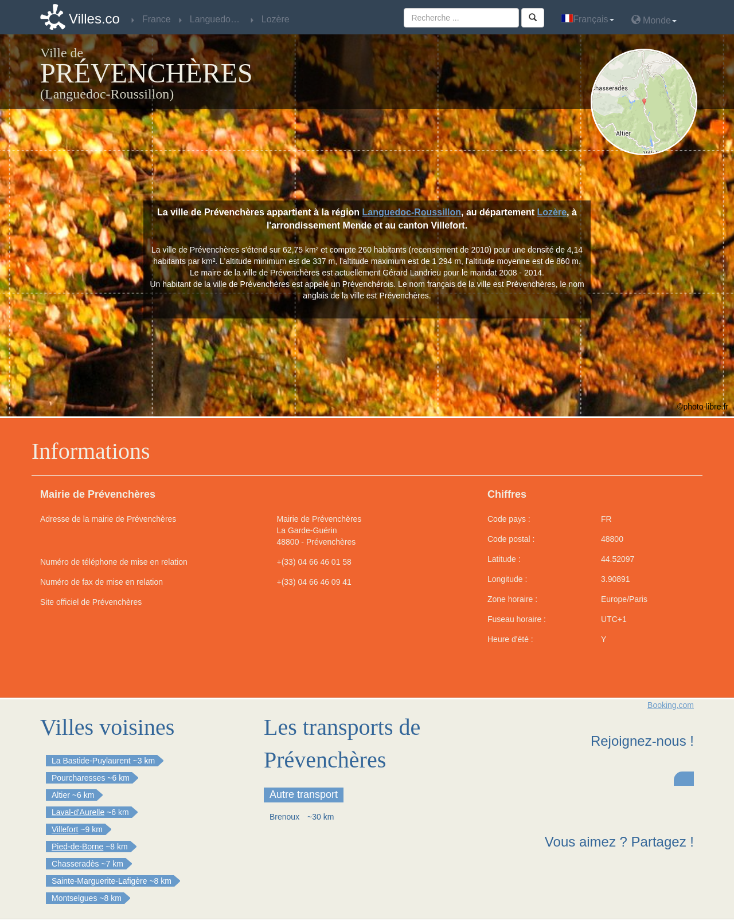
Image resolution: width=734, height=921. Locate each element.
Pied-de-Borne (77, 846)
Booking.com (670, 705)
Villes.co (94, 18)
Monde (654, 19)
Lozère (552, 212)
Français (587, 19)
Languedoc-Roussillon (411, 212)
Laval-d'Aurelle (78, 812)
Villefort (65, 829)
